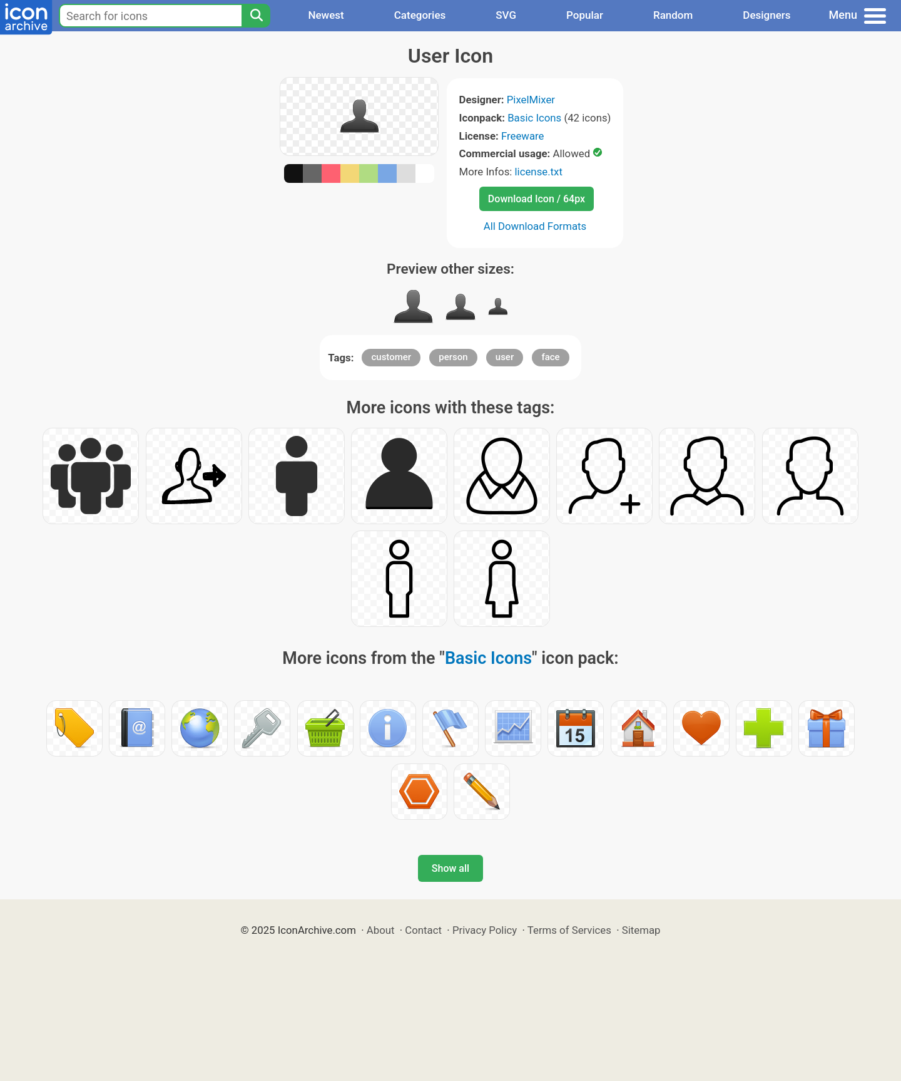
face (550, 357)
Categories (420, 15)
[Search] (256, 16)
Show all (450, 868)
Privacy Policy (484, 930)
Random (673, 15)
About (381, 930)
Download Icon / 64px (536, 199)
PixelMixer (531, 99)
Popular (584, 15)
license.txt (538, 171)
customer (391, 357)
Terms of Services (569, 930)
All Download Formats (535, 226)
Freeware (522, 136)
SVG (506, 15)
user (505, 357)
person (453, 357)
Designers (766, 15)
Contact (423, 930)
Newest (326, 15)
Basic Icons (534, 117)
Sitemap (641, 930)
